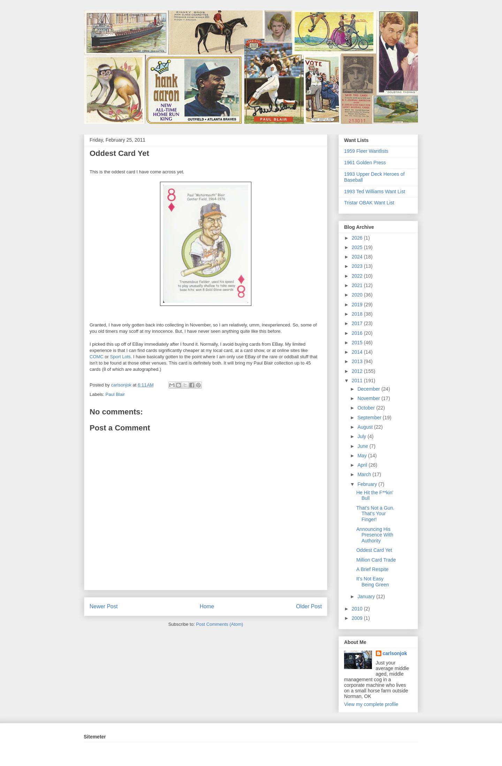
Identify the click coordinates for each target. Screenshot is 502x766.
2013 (358, 361)
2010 (358, 608)
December (369, 389)
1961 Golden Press (365, 162)
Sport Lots (120, 356)
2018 (358, 314)
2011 (358, 380)
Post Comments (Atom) (219, 624)
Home (207, 606)
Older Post (309, 606)
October (366, 408)
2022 (358, 276)
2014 (358, 352)
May (362, 455)
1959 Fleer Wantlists (366, 151)
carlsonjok (395, 653)
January (366, 596)
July (362, 436)
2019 (358, 304)
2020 (358, 295)
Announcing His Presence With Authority (374, 535)
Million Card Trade (376, 560)
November (369, 398)
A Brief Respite (372, 569)
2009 (358, 618)
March (364, 474)
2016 (358, 333)
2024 (358, 257)
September (369, 417)
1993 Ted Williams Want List (374, 191)
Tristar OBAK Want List (369, 202)
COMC (97, 356)
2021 (358, 285)
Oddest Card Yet (374, 550)
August (365, 427)
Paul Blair (115, 394)
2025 (358, 247)
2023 (358, 266)
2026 (358, 238)
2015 (358, 342)
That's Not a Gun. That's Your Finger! (375, 514)
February (367, 484)
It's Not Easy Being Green (372, 581)
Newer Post (104, 606)
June (363, 446)
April (362, 465)
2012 (358, 371)
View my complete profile (371, 704)
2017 (358, 323)
